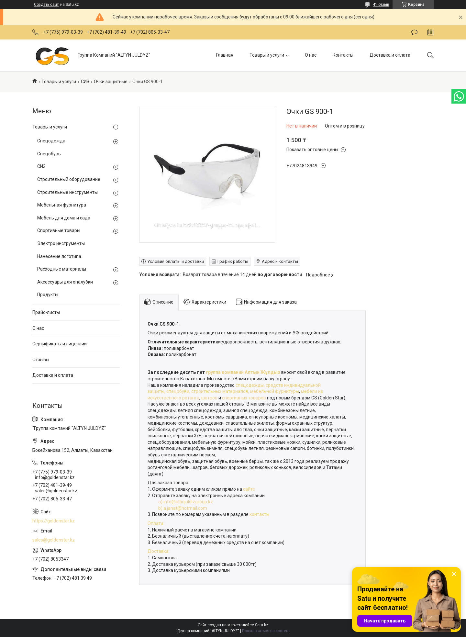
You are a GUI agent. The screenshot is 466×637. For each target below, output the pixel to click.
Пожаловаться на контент (266, 631)
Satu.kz (261, 625)
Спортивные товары (58, 230)
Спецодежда (51, 140)
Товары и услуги (267, 55)
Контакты (343, 55)
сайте (249, 489)
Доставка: (159, 551)
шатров (209, 397)
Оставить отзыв (414, 32)
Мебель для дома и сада (63, 217)
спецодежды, (250, 385)
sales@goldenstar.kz (53, 539)
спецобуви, (178, 391)
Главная (224, 55)
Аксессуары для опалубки (65, 282)
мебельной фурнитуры (274, 391)
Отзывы (40, 359)
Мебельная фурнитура (61, 204)
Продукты (47, 294)
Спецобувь (49, 153)
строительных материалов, (220, 391)
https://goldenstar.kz (53, 520)
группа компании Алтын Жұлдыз (242, 372)
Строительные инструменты (67, 192)
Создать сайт (46, 4)
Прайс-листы (46, 312)
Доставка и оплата (390, 55)
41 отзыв (381, 4)
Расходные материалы (61, 269)
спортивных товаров (244, 397)
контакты (260, 514)
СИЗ (85, 81)
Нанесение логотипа (59, 256)
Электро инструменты (61, 243)
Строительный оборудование (68, 179)
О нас (310, 55)
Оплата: (156, 523)
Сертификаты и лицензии (59, 343)
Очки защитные (111, 81)
